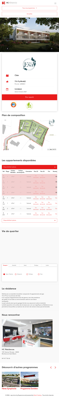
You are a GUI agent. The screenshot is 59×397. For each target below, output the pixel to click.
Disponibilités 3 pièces (29, 167)
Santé (25, 265)
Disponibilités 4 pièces (29, 220)
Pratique (36, 265)
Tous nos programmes (29, 8)
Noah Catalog (37, 395)
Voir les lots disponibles (29, 43)
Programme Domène (29, 389)
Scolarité (14, 265)
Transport (5, 265)
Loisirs (47, 265)
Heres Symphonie (9, 389)
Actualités (29, 14)
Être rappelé (29, 97)
